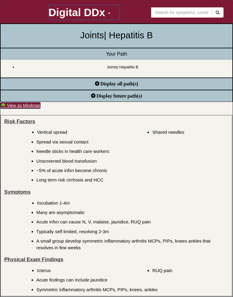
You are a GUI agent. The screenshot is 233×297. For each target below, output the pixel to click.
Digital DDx (79, 12)
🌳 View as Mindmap (20, 105)
